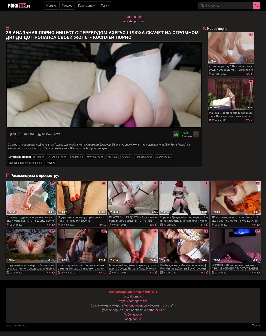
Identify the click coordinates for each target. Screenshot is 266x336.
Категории (86, 5)
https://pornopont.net (133, 301)
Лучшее (67, 5)
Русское (50, 162)
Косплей (126, 157)
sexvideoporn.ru (133, 21)
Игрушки (112, 157)
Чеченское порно (136, 305)
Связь (256, 325)
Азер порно (133, 319)
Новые (51, 5)
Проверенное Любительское (25, 162)
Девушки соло (95, 157)
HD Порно (38, 157)
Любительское (143, 157)
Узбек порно (133, 314)
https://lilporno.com (133, 296)
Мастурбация (164, 157)
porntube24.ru (156, 310)
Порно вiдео (133, 17)
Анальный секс (57, 157)
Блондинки (76, 157)
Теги (105, 5)
